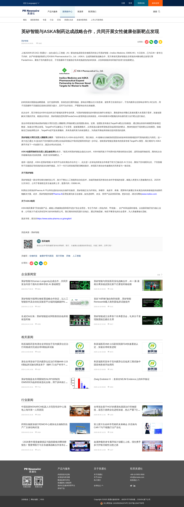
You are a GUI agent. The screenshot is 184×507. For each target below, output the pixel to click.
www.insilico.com (149, 194)
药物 (68, 256)
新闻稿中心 (67, 12)
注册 (123, 3)
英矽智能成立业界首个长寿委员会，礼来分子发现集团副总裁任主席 (117, 318)
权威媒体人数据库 (65, 483)
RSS (42, 499)
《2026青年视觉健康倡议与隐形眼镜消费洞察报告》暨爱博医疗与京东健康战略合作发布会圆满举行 (44, 444)
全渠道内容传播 (64, 477)
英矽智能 (24, 41)
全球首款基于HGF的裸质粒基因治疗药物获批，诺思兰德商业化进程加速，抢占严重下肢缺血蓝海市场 (117, 408)
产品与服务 (53, 12)
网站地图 (34, 499)
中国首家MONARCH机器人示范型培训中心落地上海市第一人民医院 (43, 408)
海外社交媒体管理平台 (66, 485)
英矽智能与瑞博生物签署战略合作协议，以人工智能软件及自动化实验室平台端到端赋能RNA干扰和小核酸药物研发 (44, 300)
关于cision (98, 477)
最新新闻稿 (34, 20)
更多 (160, 275)
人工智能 (77, 256)
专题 (44, 20)
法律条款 (24, 499)
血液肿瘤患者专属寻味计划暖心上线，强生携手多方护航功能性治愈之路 (117, 443)
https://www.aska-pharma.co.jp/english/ (54, 219)
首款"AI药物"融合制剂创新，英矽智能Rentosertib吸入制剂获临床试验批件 (112, 300)
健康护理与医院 (47, 256)
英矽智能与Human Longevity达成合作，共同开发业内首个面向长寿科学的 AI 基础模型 (44, 282)
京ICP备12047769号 (136, 503)
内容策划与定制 (64, 474)
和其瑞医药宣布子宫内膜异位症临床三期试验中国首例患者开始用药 (117, 363)
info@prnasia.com (137, 477)
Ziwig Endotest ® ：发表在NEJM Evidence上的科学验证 (122, 379)
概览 (25, 20)
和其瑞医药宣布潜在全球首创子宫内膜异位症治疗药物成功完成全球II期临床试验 (44, 345)
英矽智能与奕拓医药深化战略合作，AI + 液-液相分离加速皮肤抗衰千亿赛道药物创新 (116, 282)
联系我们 (92, 12)
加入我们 (97, 480)
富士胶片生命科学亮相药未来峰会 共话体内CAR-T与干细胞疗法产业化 (115, 426)
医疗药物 (60, 256)
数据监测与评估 (64, 480)
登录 (130, 3)
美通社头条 (68, 20)
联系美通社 (136, 468)
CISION (140, 499)
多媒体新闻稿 (82, 20)
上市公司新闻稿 (97, 20)
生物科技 (33, 256)
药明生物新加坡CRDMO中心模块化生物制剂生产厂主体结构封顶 (44, 426)
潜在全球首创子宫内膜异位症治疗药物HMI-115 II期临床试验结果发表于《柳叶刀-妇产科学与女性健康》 (44, 363)
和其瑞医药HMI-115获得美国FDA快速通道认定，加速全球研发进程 (116, 345)
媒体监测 (155, 3)
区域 (59, 20)
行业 (51, 20)
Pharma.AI (57, 194)
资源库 (80, 12)
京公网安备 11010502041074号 (114, 503)
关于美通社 (100, 468)
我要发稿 (141, 3)
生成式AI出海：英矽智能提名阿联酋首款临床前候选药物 (44, 318)
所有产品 (61, 488)
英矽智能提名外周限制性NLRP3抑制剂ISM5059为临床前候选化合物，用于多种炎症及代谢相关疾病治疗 (44, 381)
